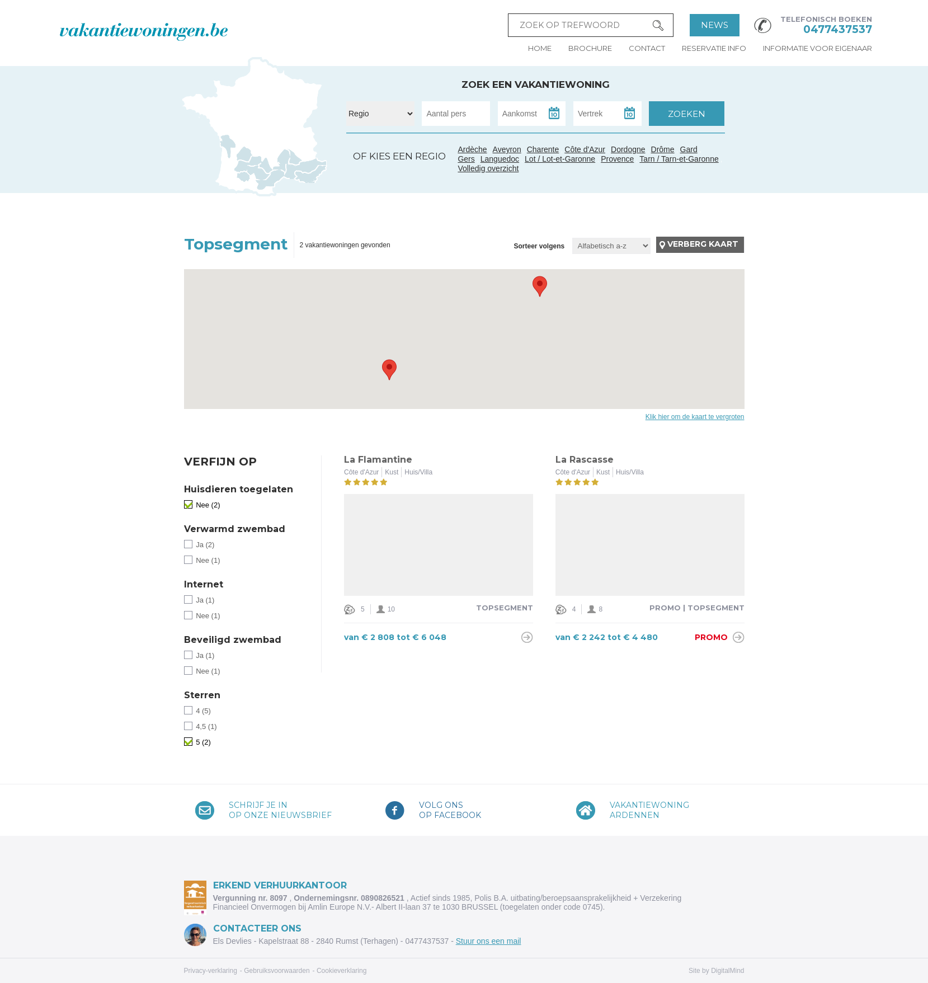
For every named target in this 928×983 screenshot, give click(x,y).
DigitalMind (727, 971)
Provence (617, 158)
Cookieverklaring (341, 971)
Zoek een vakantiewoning (535, 84)
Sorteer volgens (539, 246)
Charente (543, 149)
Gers (240, 167)
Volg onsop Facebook (450, 810)
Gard (281, 168)
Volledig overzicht (488, 168)
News (714, 25)
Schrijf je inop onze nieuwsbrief (280, 810)
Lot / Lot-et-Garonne (560, 158)
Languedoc (270, 181)
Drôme (663, 149)
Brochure (590, 48)
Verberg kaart (702, 244)
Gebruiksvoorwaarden (276, 971)
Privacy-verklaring (210, 971)
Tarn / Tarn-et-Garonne (259, 172)
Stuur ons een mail (488, 941)
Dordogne (628, 149)
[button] (540, 286)
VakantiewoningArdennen (649, 810)
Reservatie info (714, 48)
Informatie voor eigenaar (817, 48)
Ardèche (283, 156)
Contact (647, 48)
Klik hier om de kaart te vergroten (695, 417)
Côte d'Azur (311, 174)
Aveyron (507, 149)
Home (540, 48)
